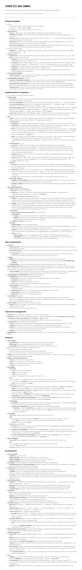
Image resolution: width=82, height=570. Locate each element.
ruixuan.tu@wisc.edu (18, 13)
